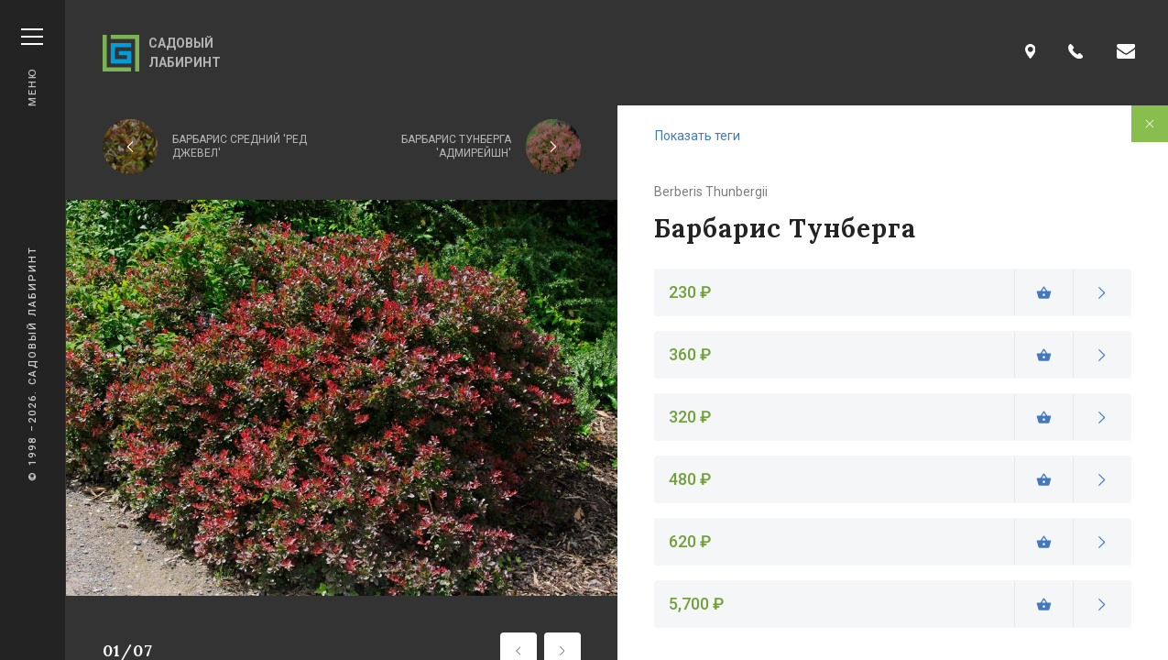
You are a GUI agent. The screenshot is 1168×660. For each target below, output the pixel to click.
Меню (32, 67)
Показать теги (697, 135)
